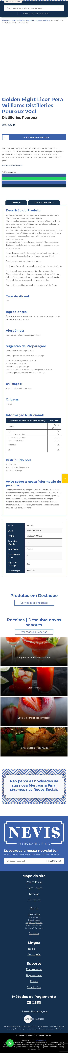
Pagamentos (34, 975)
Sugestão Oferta (16, 165)
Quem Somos (34, 888)
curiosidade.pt (40, 1040)
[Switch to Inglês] (34, 949)
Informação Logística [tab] (44, 202)
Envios (34, 981)
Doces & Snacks (34, 920)
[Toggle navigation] (34, 13)
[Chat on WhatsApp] (10, 1042)
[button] (34, 175)
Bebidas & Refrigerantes (20, 20)
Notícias (34, 894)
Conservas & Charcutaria (34, 928)
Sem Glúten (6, 165)
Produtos (9, 20)
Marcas (34, 908)
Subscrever (54, 861)
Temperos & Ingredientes (34, 923)
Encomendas (34, 969)
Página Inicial (34, 882)
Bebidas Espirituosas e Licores (40, 20)
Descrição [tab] (16, 202)
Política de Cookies (43, 1035)
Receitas (34, 933)
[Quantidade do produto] (5, 137)
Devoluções (34, 987)
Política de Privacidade (25, 1035)
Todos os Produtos (34, 917)
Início (4, 20)
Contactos (34, 900)
